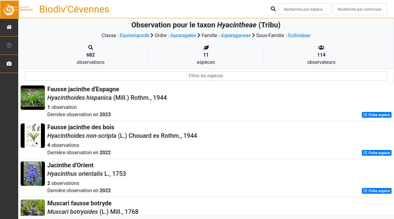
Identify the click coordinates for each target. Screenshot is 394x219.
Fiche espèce (376, 115)
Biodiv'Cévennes (74, 9)
